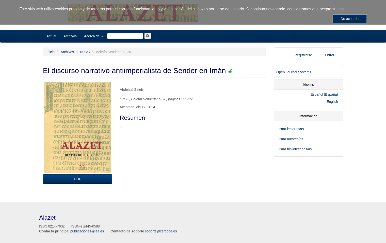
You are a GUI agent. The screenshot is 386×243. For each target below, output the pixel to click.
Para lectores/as (291, 129)
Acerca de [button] (93, 36)
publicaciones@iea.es (87, 231)
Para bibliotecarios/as (295, 149)
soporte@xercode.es (161, 231)
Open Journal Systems (293, 72)
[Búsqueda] (125, 36)
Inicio (51, 52)
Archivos (70, 36)
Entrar (329, 55)
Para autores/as (291, 139)
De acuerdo (349, 19)
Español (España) (324, 94)
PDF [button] (77, 179)
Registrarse (303, 55)
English (332, 102)
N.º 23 (85, 52)
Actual (51, 36)
